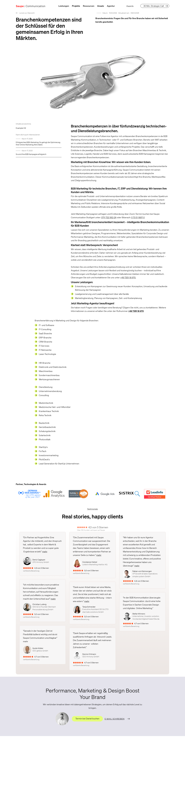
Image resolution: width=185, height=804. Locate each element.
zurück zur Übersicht (27, 13)
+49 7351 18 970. (128, 277)
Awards (130, 6)
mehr (44, 551)
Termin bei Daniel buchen (87, 718)
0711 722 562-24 (108, 217)
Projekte (76, 5)
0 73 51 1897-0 (138, 217)
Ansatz (100, 5)
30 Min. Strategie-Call (153, 5)
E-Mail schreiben (114, 718)
